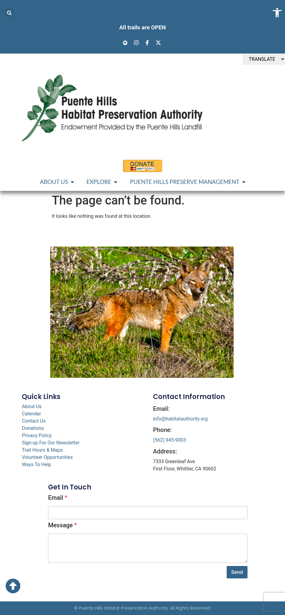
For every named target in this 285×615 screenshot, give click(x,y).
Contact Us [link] (34, 421)
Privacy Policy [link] (37, 435)
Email (57, 497)
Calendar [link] (31, 414)
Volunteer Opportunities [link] (47, 457)
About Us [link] (31, 406)
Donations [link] (33, 428)
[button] (9, 13)
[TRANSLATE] (264, 59)
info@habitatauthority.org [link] (180, 419)
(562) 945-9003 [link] (169, 440)
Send (237, 572)
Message (62, 525)
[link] (277, 13)
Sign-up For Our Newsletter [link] (50, 443)
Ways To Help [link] (36, 464)
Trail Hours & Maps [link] (42, 450)
